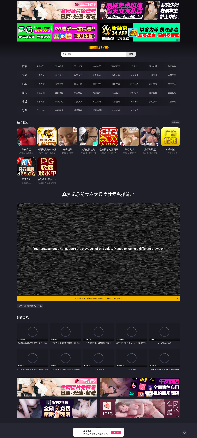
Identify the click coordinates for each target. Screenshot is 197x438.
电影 (24, 84)
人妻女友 (78, 101)
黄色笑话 (153, 101)
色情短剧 (134, 110)
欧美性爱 (97, 83)
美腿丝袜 (116, 92)
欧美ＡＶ (78, 75)
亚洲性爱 (41, 83)
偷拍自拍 (59, 83)
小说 (24, 101)
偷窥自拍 (41, 92)
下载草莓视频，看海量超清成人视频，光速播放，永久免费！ (127, 298)
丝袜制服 (134, 75)
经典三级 (134, 83)
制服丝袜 (116, 83)
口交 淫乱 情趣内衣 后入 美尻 (30, 306)
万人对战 (78, 66)
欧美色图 (78, 92)
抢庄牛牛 (172, 66)
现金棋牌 (153, 66)
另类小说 (134, 101)
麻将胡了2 (115, 66)
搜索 (131, 54)
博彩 (24, 66)
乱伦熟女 (153, 83)
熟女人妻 (116, 75)
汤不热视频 (97, 110)
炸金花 (134, 66)
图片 (24, 92)
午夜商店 (59, 110)
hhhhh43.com (98, 47)
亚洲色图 (59, 92)
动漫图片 (97, 92)
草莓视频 (78, 110)
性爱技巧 (172, 101)
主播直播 (153, 75)
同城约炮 (41, 110)
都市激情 (41, 101)
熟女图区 (153, 92)
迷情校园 (116, 101)
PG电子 (40, 66)
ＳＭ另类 (172, 75)
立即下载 (116, 432)
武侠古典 (97, 101)
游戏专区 (97, 66)
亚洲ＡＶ (41, 75)
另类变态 (172, 83)
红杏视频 (116, 110)
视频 (24, 75)
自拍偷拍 (59, 75)
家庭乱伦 (59, 101)
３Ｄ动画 (97, 75)
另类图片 (172, 92)
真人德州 (59, 66)
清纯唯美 (134, 92)
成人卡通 (78, 83)
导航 (24, 110)
